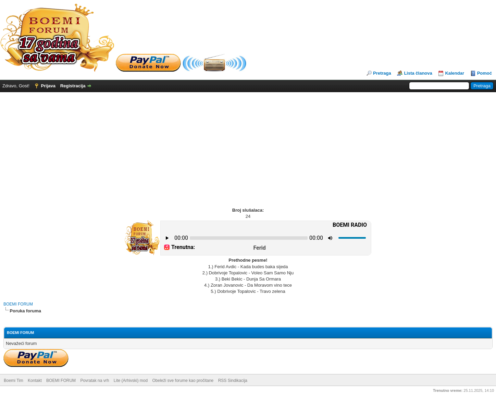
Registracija (73, 85)
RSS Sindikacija (232, 380)
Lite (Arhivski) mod (131, 380)
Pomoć (484, 73)
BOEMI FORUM (18, 304)
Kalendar (454, 73)
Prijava (48, 85)
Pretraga (382, 73)
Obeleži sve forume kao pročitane (183, 380)
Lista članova (418, 73)
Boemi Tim (13, 380)
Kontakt (35, 380)
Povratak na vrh (94, 380)
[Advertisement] (248, 143)
